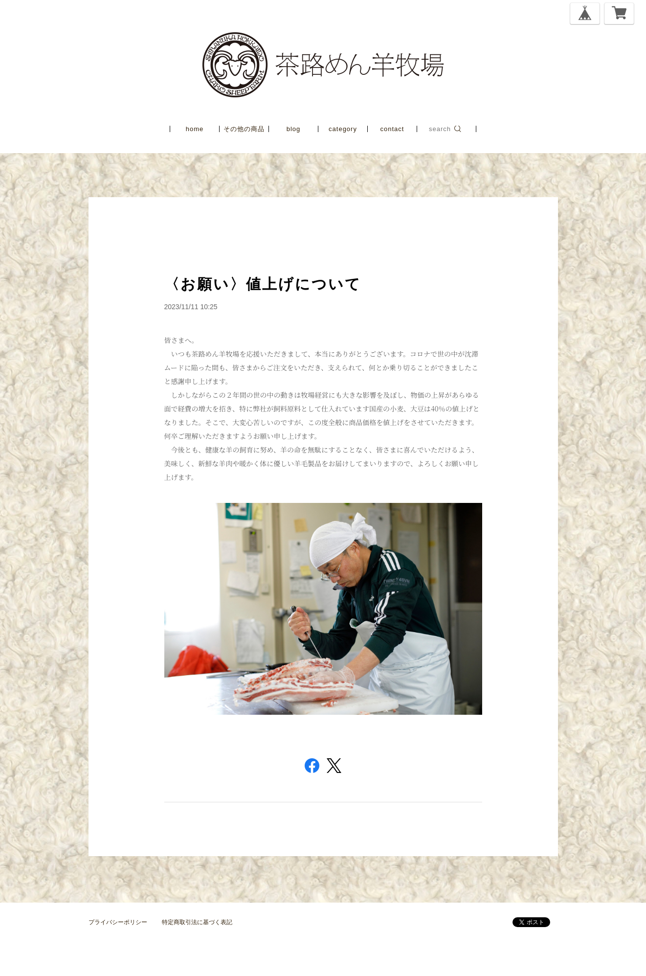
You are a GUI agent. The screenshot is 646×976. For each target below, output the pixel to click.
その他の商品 (244, 129)
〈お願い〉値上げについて (262, 284)
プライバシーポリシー (118, 922)
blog (294, 129)
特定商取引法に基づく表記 (197, 922)
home (195, 129)
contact (392, 129)
